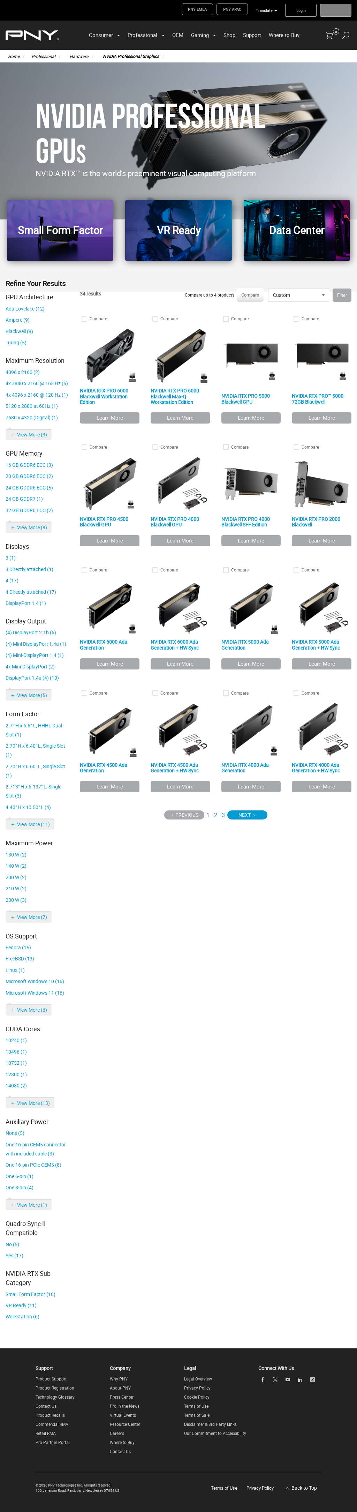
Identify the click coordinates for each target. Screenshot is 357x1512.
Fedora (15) (18, 947)
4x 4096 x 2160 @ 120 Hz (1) (37, 394)
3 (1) (11, 557)
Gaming (200, 34)
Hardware (79, 56)
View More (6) (32, 1009)
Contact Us (46, 1406)
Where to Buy (284, 34)
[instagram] (312, 1379)
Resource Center (125, 1424)
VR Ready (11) (21, 1305)
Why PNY (119, 1379)
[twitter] (275, 1379)
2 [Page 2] (215, 814)
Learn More (110, 417)
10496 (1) (16, 1051)
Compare (250, 295)
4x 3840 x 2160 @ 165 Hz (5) (37, 383)
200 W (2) (16, 877)
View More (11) (33, 824)
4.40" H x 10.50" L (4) (28, 807)
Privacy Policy (197, 1388)
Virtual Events (123, 1415)
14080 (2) (16, 1085)
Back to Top (304, 1487)
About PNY (120, 1388)
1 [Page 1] (208, 814)
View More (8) (32, 527)
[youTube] (287, 1379)
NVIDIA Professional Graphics (131, 56)
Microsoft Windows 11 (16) (35, 992)
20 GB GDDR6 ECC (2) (29, 476)
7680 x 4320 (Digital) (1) (32, 417)
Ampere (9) (18, 319)
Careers (117, 1433)
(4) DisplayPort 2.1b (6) (31, 632)
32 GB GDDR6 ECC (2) (29, 510)
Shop (229, 34)
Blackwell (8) (19, 331)
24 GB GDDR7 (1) (24, 498)
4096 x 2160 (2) (23, 372)
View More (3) (32, 434)
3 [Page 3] (223, 814)
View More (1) (32, 1205)
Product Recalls (50, 1415)
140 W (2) (16, 865)
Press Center (122, 1397)
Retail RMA (46, 1433)
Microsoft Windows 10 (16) (35, 981)
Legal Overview (198, 1379)
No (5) (12, 1244)
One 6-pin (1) (19, 1176)
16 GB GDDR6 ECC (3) (29, 465)
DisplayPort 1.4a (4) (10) (32, 677)
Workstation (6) (22, 1316)
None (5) (15, 1133)
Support (252, 34)
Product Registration (55, 1388)
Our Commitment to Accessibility (215, 1433)
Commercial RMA (52, 1424)
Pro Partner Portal (53, 1442)
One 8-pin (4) (19, 1187)
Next (244, 814)
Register (335, 10)
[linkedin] (300, 1379)
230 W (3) (16, 900)
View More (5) (32, 695)
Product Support (51, 1379)
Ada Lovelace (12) (25, 308)
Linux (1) (15, 970)
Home (14, 56)
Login (301, 10)
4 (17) (12, 580)
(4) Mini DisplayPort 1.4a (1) (36, 644)
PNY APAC (232, 9)
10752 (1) (16, 1063)
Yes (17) (14, 1255)
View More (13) (33, 1103)
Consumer (101, 34)
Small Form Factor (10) (30, 1294)
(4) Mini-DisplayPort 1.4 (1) (35, 655)
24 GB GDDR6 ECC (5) (29, 487)
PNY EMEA (197, 9)
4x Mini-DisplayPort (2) (30, 666)
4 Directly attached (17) (31, 592)
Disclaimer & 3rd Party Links (210, 1424)
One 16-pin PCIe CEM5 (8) (33, 1164)
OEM (177, 34)
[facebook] (262, 1379)
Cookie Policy (197, 1397)
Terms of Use (196, 1406)
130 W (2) (16, 854)
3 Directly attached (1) (29, 569)
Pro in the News (124, 1406)
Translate (264, 10)
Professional (142, 34)
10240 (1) (16, 1040)
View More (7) (32, 917)
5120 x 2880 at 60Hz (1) (32, 406)
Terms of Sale (197, 1415)
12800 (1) (16, 1074)
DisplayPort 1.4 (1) (26, 603)
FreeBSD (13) (20, 958)
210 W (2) (16, 888)
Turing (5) (16, 342)
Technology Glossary (55, 1397)
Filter (342, 295)
